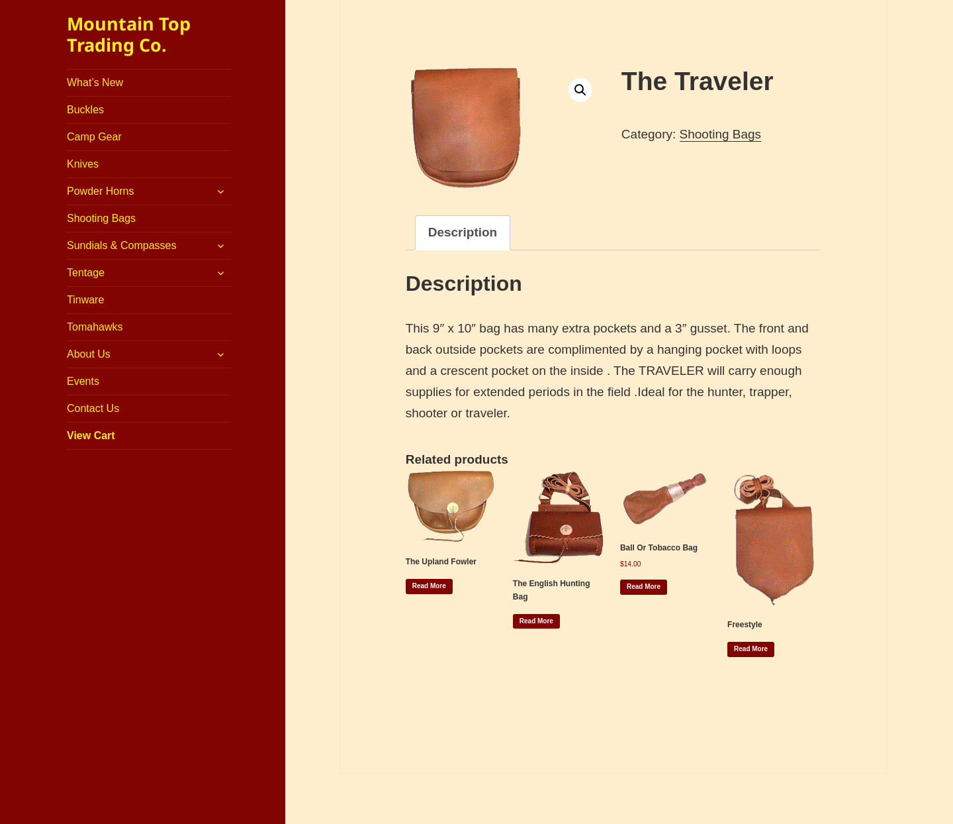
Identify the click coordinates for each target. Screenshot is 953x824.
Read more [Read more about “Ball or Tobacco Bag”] (643, 586)
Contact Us (93, 408)
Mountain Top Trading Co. (129, 34)
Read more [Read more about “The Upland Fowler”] (429, 586)
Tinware (85, 299)
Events (83, 381)
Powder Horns (100, 191)
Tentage (86, 272)
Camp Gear (94, 136)
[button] (580, 90)
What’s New (95, 82)
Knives (83, 164)
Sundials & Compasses (121, 245)
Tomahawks (94, 327)
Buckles (85, 109)
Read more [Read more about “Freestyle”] (751, 648)
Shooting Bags (101, 218)
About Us (89, 354)
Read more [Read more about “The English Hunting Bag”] (536, 621)
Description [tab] (463, 232)
